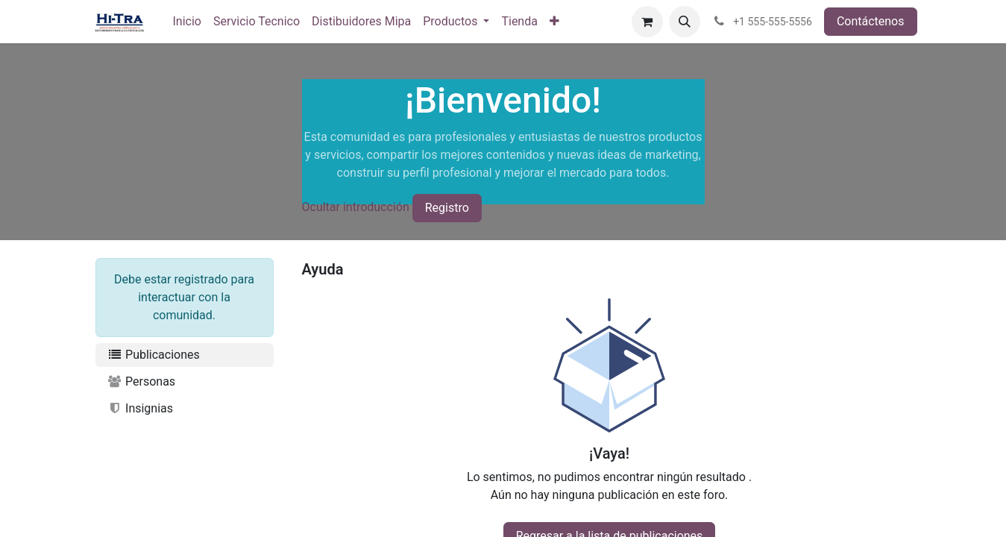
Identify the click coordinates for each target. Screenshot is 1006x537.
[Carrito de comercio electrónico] (647, 21)
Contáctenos (871, 21)
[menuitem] (187, 22)
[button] (684, 21)
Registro (447, 208)
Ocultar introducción (355, 207)
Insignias (140, 408)
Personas (141, 381)
